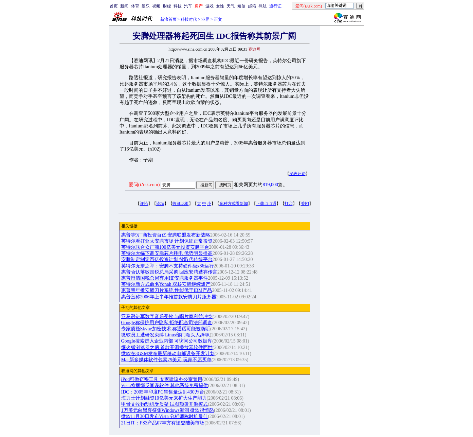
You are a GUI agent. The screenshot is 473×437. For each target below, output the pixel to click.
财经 (167, 6)
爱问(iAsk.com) (144, 184)
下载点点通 (266, 203)
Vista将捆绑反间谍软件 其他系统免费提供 (164, 385)
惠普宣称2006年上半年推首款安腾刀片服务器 (168, 296)
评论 (144, 203)
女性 (220, 6)
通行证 (275, 6)
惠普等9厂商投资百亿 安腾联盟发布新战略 (166, 235)
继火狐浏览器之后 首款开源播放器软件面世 (167, 347)
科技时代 (189, 19)
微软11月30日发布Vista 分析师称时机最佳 (164, 416)
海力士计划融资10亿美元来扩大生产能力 (164, 398)
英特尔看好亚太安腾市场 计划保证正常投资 (167, 241)
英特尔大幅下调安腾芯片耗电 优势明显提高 (167, 253)
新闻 (124, 6)
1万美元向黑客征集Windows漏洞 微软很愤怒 (167, 410)
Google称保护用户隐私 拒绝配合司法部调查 (167, 322)
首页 (114, 6)
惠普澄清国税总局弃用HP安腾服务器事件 (164, 278)
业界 (205, 19)
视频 (156, 6)
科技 (178, 6)
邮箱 (252, 6)
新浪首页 (168, 19)
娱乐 (146, 6)
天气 (230, 6)
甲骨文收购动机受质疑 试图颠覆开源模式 (164, 404)
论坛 (160, 203)
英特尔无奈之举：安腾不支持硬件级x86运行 (167, 265)
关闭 (305, 203)
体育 (135, 6)
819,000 (270, 184)
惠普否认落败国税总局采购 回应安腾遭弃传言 (169, 272)
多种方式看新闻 (233, 203)
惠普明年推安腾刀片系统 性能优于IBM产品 (166, 290)
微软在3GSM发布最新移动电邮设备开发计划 (168, 353)
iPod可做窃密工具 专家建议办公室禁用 (161, 379)
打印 (289, 203)
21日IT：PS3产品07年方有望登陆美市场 (163, 422)
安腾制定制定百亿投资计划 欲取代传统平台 (167, 259)
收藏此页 (180, 203)
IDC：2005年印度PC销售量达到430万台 (162, 392)
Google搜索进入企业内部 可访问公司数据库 (167, 341)
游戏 (209, 6)
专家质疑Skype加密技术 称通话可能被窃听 (166, 328)
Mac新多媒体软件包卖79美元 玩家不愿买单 (166, 359)
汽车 (188, 6)
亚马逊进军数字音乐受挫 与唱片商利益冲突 (167, 316)
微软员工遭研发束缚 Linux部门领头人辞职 (165, 334)
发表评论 (297, 173)
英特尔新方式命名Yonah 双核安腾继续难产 (166, 284)
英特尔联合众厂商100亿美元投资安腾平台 (165, 247)
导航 (262, 6)
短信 (241, 6)
